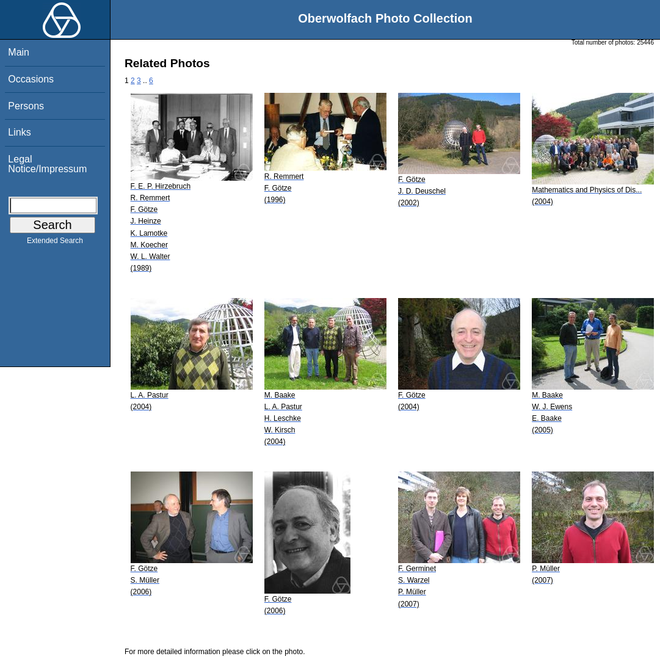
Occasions (31, 79)
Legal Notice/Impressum (47, 164)
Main (18, 52)
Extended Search (55, 243)
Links (19, 132)
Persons (26, 106)
